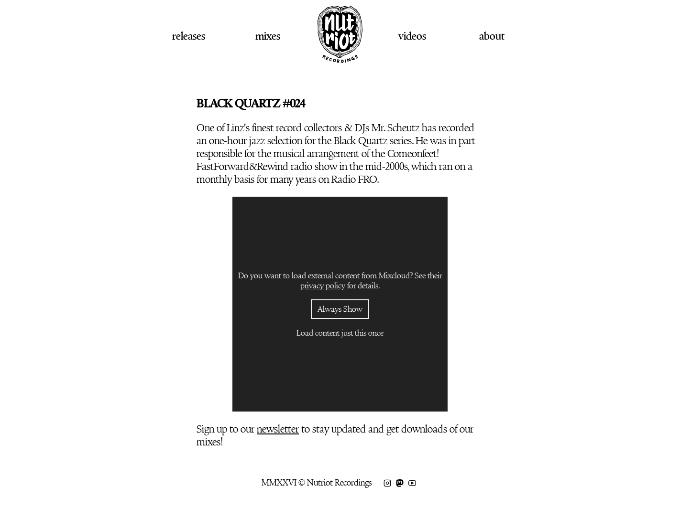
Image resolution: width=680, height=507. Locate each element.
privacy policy (322, 286)
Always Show (340, 309)
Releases (188, 36)
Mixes (267, 36)
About (492, 36)
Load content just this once (340, 333)
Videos (412, 36)
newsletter (278, 428)
